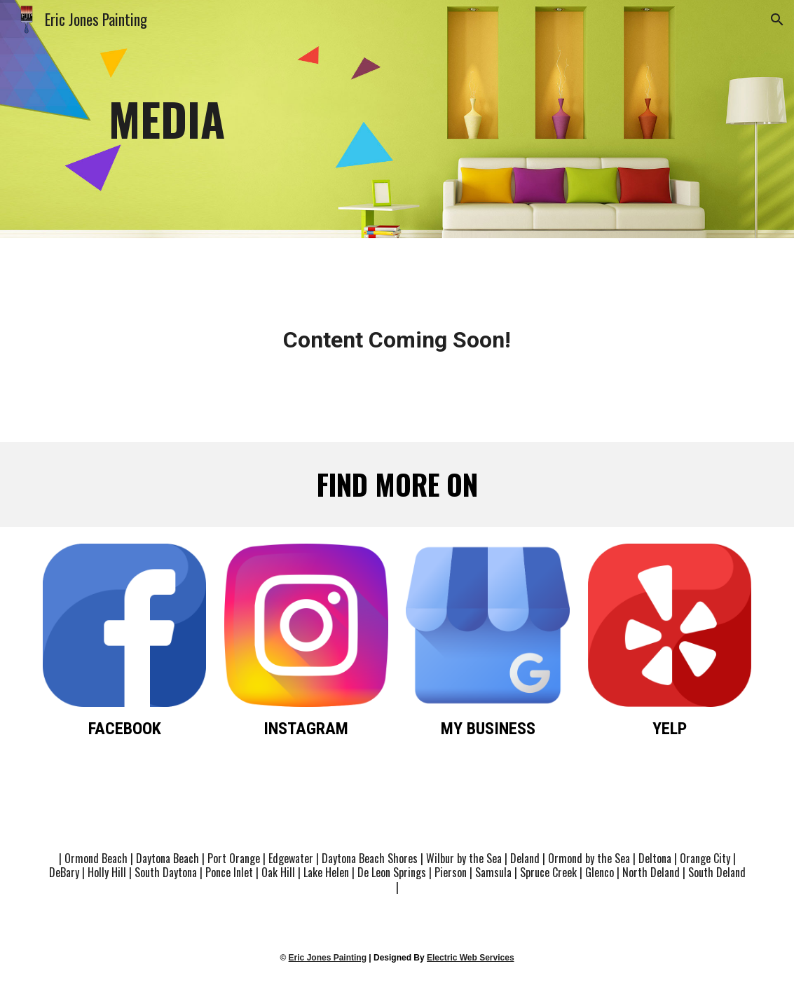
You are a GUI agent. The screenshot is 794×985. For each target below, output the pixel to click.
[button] (777, 19)
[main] (396, 119)
